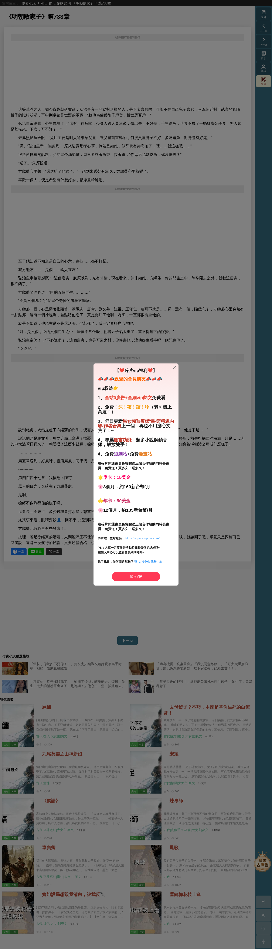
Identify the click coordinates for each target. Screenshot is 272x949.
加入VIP (136, 576)
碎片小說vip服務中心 (148, 561)
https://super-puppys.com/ (142, 538)
